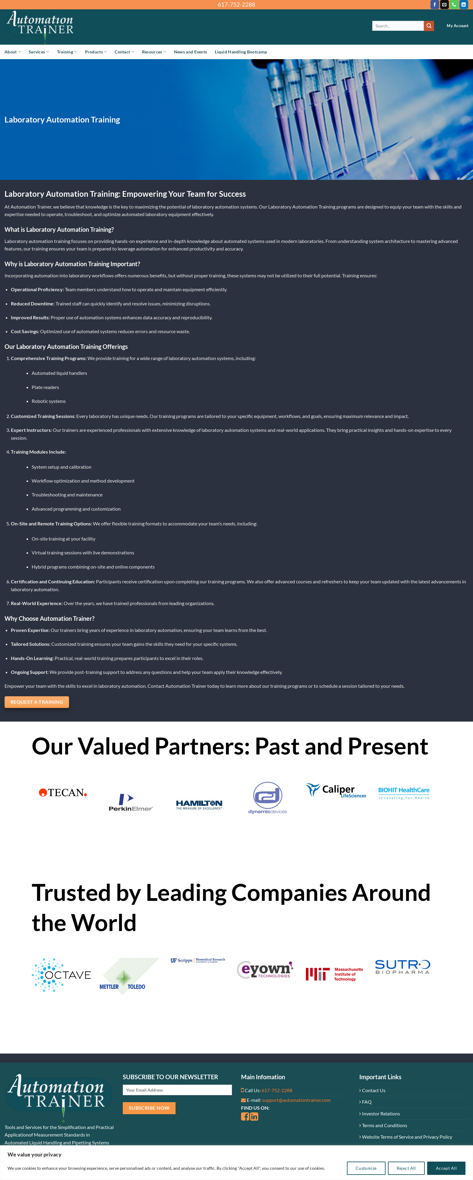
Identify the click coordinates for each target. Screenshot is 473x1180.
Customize (366, 1168)
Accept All (446, 1168)
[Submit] (429, 26)
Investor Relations (379, 1113)
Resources (154, 52)
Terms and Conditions (383, 1125)
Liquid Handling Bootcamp (241, 51)
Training (67, 52)
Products (96, 52)
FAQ (365, 1102)
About (13, 52)
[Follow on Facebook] (434, 4)
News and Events (190, 51)
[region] (236, 1162)
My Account (457, 25)
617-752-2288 (277, 1090)
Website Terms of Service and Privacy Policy (405, 1137)
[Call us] (454, 4)
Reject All (406, 1168)
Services (39, 52)
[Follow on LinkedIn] (463, 4)
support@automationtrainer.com (296, 1100)
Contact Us (372, 1090)
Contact (124, 52)
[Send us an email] (444, 4)
